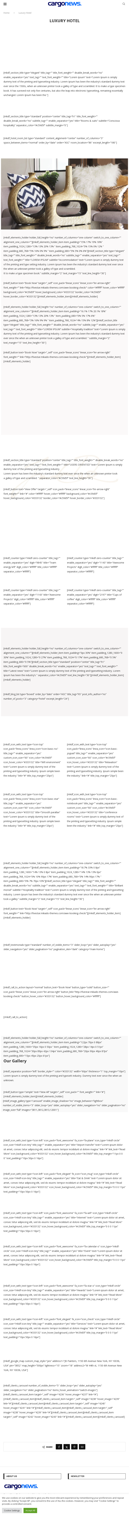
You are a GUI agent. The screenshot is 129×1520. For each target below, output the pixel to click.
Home (7, 12)
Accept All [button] (30, 1510)
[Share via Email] (82, 1446)
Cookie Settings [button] (12, 1510)
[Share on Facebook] (59, 1446)
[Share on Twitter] (66, 1446)
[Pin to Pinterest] (74, 1446)
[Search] (123, 4)
